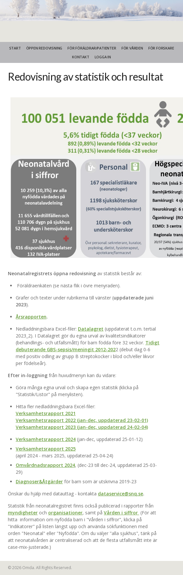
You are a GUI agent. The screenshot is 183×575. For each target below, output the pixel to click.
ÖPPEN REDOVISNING (44, 48)
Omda (28, 567)
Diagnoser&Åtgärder (39, 481)
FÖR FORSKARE (161, 48)
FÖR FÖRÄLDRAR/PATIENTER (91, 48)
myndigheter (23, 512)
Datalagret (90, 329)
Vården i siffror (121, 512)
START (15, 48)
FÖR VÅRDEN (132, 48)
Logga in (103, 57)
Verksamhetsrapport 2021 (46, 413)
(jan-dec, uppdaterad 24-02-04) (112, 427)
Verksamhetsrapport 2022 (46, 420)
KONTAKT (80, 57)
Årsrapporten (31, 317)
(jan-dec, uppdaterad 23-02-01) (112, 420)
